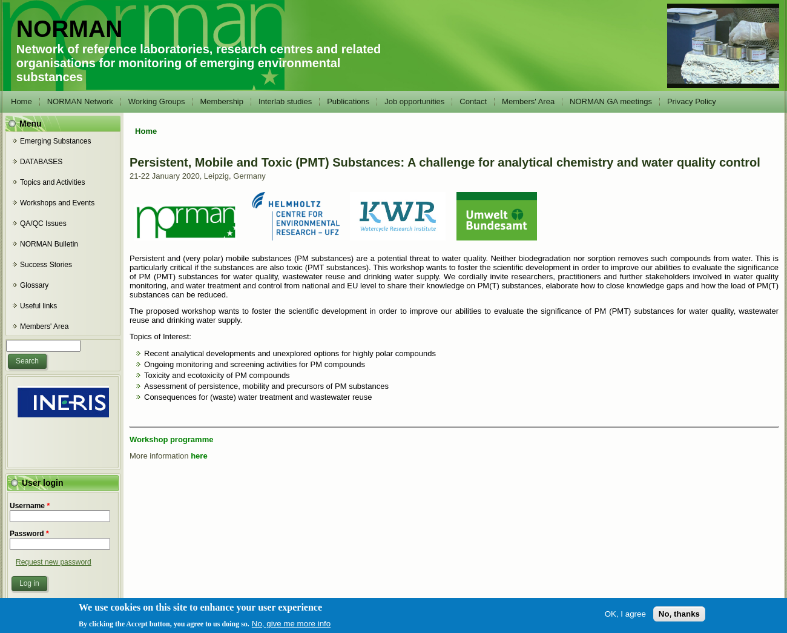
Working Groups (156, 101)
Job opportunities (414, 101)
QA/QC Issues (43, 223)
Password (29, 533)
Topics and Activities (52, 182)
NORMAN (69, 29)
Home (21, 101)
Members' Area (528, 101)
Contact (473, 101)
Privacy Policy (691, 101)
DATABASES (41, 161)
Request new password (53, 562)
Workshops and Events (57, 203)
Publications (348, 101)
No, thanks (679, 617)
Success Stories (46, 264)
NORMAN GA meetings (611, 101)
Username (30, 506)
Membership (221, 101)
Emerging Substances (55, 141)
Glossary (34, 285)
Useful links (38, 306)
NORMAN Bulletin (49, 244)
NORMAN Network (80, 101)
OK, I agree (625, 617)
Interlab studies (285, 101)
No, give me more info (291, 627)
